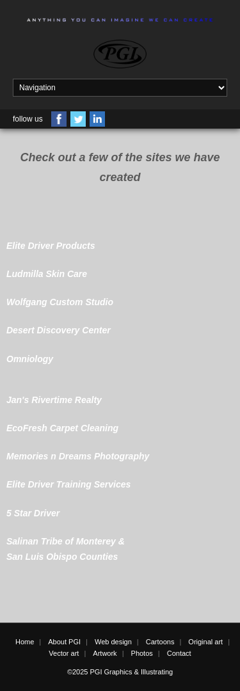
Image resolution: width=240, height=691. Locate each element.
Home (24, 642)
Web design (113, 642)
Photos (142, 653)
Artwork (104, 653)
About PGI (64, 642)
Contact (179, 653)
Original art (205, 642)
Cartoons (160, 642)
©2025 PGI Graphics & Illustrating (120, 672)
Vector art (64, 653)
